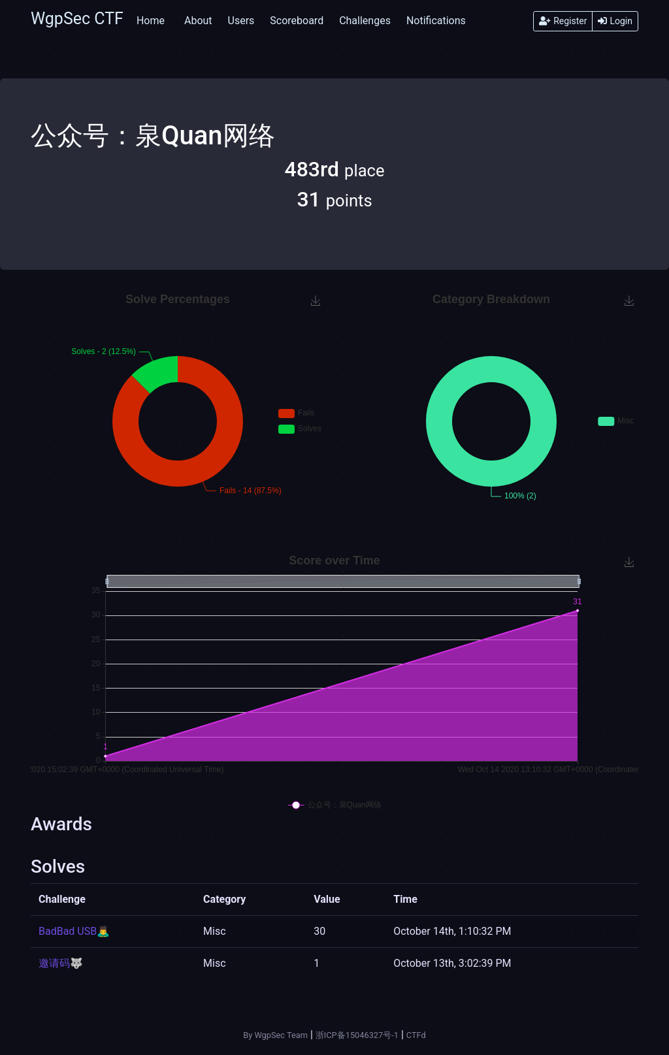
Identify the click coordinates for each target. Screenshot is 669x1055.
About (198, 20)
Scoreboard (296, 20)
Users (241, 20)
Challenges (365, 20)
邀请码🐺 (61, 963)
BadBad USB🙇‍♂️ (74, 931)
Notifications (436, 20)
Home (151, 20)
